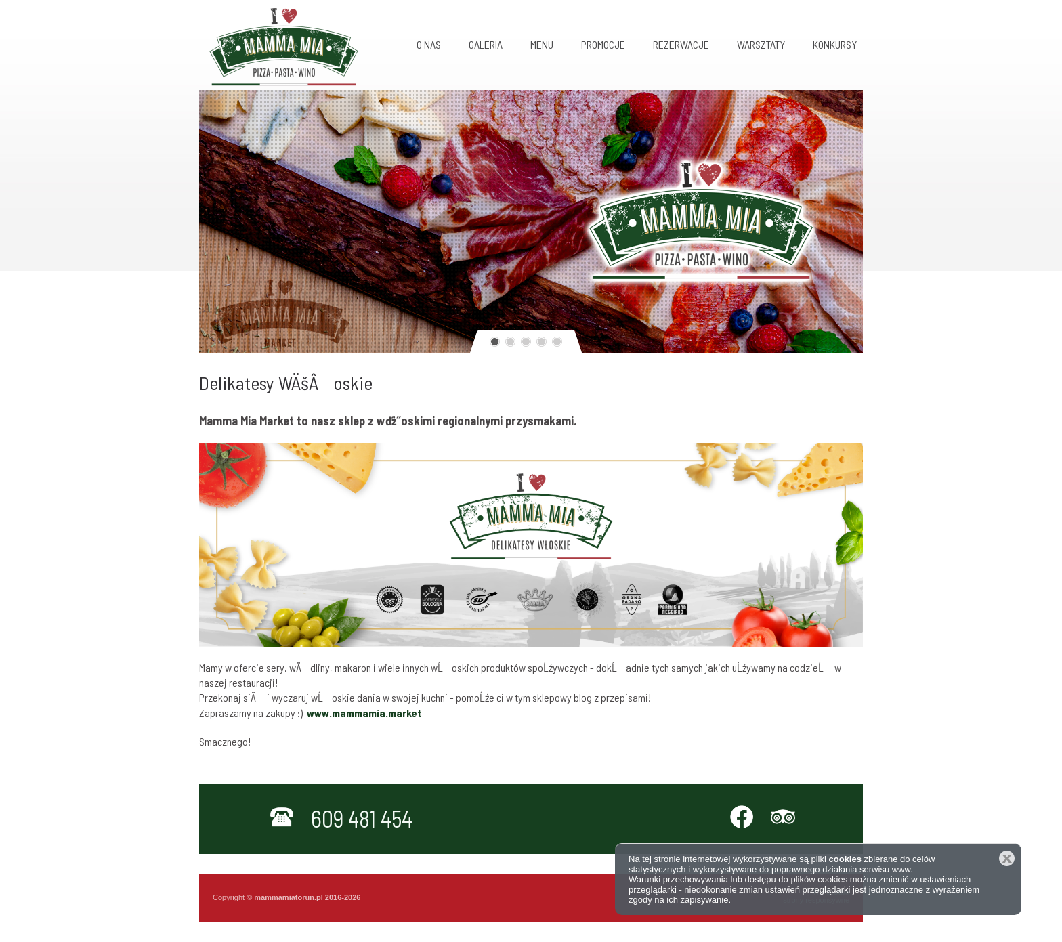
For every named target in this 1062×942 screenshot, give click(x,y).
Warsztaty (761, 44)
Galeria (486, 44)
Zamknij (1007, 858)
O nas (429, 44)
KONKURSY (835, 44)
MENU (541, 44)
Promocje (603, 44)
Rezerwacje (681, 44)
